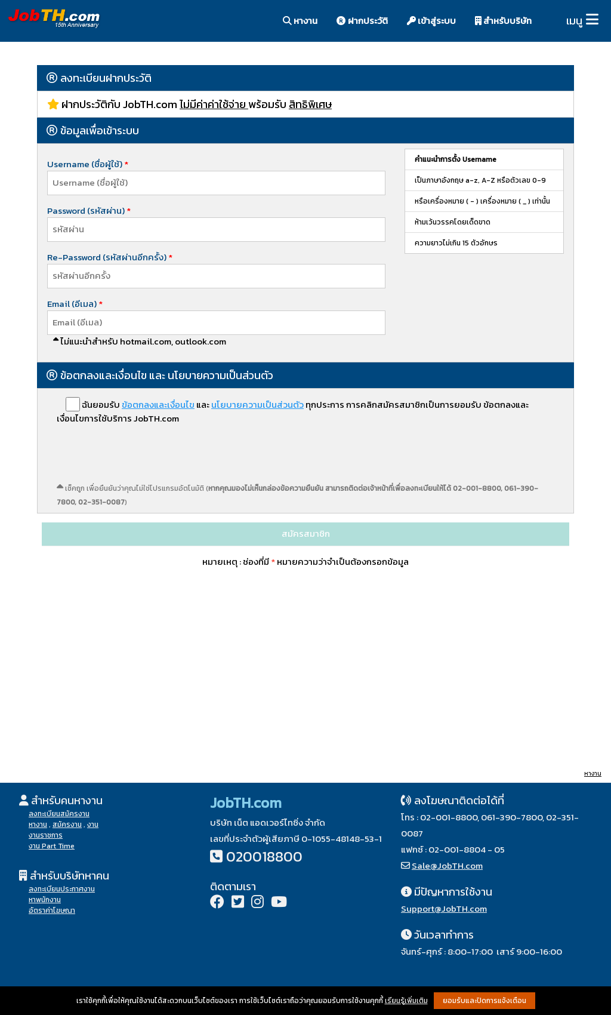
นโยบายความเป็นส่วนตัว (257, 404)
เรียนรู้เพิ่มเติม (406, 1000)
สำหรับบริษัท (503, 20)
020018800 (264, 856)
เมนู (574, 21)
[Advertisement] (305, 674)
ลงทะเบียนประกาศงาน (62, 889)
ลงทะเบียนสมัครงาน (59, 813)
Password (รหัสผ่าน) (89, 210)
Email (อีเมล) (72, 303)
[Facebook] (217, 903)
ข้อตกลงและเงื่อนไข (158, 404)
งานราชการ (46, 835)
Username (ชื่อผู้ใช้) (90, 164)
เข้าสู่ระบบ (431, 20)
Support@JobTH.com (444, 908)
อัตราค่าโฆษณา (52, 910)
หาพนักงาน (45, 899)
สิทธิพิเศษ (310, 104)
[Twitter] (238, 903)
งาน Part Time (52, 846)
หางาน (300, 20)
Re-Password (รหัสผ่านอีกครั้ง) (109, 257)
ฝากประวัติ (362, 20)
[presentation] (147, 458)
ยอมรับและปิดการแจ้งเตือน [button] (484, 1000)
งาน (92, 824)
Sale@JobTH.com (447, 865)
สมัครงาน (67, 824)
